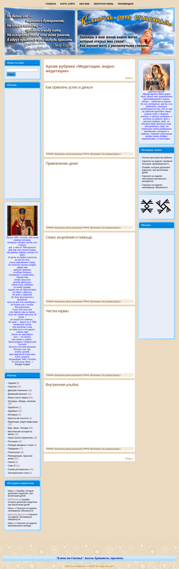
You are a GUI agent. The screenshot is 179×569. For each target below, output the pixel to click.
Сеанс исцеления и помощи (69, 237)
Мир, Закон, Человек (18, 428)
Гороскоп (12, 386)
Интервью (13, 414)
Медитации (95, 154)
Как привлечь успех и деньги (69, 87)
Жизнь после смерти (18, 397)
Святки (11, 462)
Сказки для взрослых (18, 469)
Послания (13, 441)
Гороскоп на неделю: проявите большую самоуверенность (157, 162)
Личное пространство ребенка (157, 157)
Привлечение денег (62, 163)
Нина (10, 491)
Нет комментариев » (111, 154)
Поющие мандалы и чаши (20, 445)
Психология (13, 452)
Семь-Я (11, 465)
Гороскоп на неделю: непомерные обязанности (22, 509)
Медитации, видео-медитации (23, 422)
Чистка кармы (57, 311)
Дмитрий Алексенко (17, 390)
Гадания (12, 383)
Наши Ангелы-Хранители (20, 438)
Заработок (13, 407)
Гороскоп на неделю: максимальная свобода (22, 524)
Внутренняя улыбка (62, 384)
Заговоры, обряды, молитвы (22, 401)
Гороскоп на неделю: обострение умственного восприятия (154, 179)
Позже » (129, 78)
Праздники (13, 448)
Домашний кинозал (17, 394)
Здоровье (12, 411)
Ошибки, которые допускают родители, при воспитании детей (21, 493)
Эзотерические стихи (18, 473)
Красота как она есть (18, 418)
